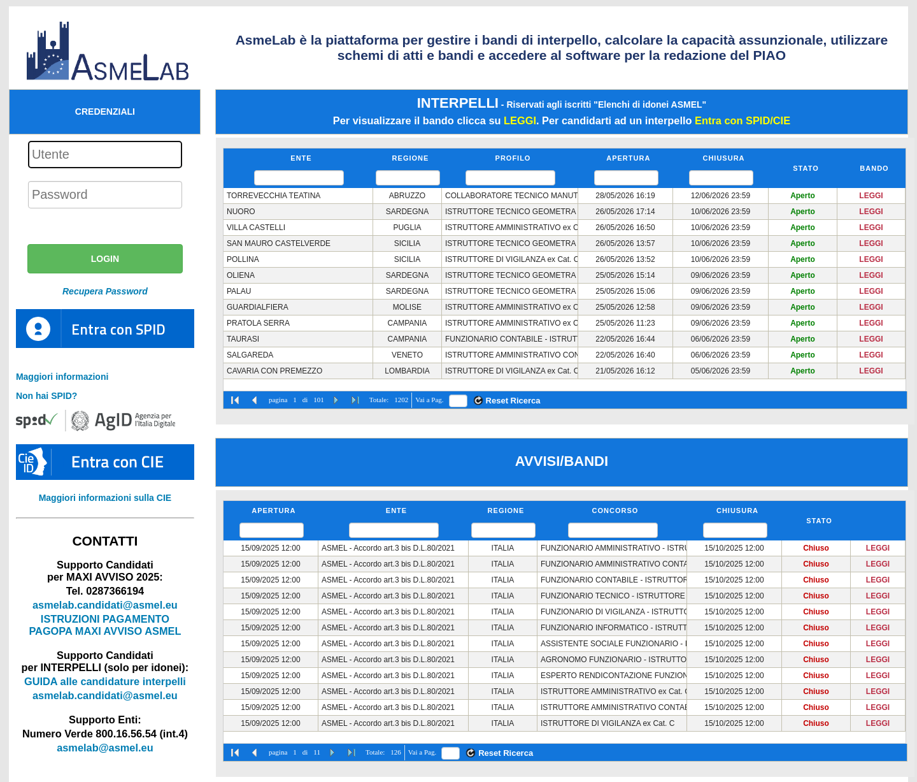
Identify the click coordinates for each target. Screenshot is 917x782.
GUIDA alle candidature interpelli (105, 681)
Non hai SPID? (46, 396)
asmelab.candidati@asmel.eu (105, 605)
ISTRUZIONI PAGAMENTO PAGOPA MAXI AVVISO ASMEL (105, 625)
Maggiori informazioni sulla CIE (105, 498)
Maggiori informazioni (62, 377)
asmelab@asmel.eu (105, 747)
